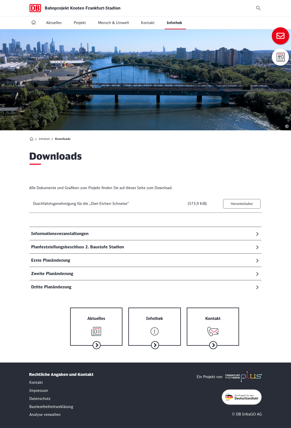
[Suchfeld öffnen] (258, 8)
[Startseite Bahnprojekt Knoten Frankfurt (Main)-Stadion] (33, 23)
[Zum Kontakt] (280, 35)
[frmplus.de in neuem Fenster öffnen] (243, 374)
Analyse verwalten (45, 412)
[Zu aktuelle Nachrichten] (94, 322)
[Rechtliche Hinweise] (38, 388)
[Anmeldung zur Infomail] (280, 57)
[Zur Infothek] (146, 322)
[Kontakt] (36, 380)
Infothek (44, 139)
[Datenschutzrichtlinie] (40, 396)
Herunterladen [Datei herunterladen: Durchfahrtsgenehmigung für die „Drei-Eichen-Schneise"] (240, 204)
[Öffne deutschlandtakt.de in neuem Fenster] (241, 395)
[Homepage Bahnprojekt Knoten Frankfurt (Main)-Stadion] (32, 139)
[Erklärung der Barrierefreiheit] (51, 404)
